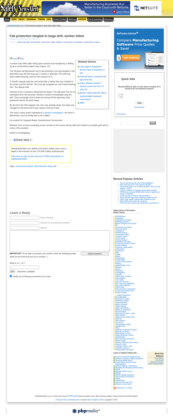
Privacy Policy (62, 400)
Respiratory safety (122, 301)
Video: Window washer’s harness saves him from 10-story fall (92, 86)
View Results (139, 107)
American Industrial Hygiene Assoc (128, 357)
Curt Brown (159, 360)
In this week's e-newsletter (72, 42)
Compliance (31, 19)
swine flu (118, 319)
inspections (119, 271)
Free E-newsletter (95, 19)
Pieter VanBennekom (156, 364)
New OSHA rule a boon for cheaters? (133, 201)
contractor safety (121, 236)
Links (49, 19)
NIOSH (118, 373)
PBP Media (74, 396)
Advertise (82, 19)
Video (117, 328)
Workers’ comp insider (123, 384)
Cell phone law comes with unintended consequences (139, 203)
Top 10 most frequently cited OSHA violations (136, 183)
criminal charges (121, 240)
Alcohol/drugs (120, 216)
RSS (101, 400)
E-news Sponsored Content (125, 243)
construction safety (48, 42)
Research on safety (122, 299)
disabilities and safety (123, 242)
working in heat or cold (123, 346)
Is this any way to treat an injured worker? (135, 196)
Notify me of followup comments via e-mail (31, 276)
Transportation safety (123, 324)
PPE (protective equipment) (125, 289)
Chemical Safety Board (123, 360)
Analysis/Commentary (123, 220)
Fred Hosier (159, 358)
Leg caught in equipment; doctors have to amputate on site (92, 70)
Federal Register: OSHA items (126, 366)
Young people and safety (124, 350)
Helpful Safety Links (122, 265)
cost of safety (120, 238)
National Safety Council (124, 371)
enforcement (120, 249)
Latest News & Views (92, 42)
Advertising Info (73, 400)
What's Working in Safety (124, 335)
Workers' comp (120, 344)
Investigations (120, 273)
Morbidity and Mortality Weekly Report (129, 368)
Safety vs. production (123, 310)
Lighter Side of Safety (123, 276)
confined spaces (121, 233)
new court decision (122, 282)
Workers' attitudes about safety (126, 342)
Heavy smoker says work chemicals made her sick (138, 197)
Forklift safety (120, 260)
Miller (82, 103)
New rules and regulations (125, 283)
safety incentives (121, 304)
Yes (122, 95)
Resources (108, 19)
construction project (24, 166)
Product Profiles (59, 19)
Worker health (120, 341)
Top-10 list (119, 322)
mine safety (119, 280)
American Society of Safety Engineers (129, 359)
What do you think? (122, 331)
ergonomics (119, 251)
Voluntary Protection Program (126, 330)
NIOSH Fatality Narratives (124, 375)
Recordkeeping (120, 297)
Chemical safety (121, 229)
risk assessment (121, 302)
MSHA (117, 369)
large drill (52, 166)
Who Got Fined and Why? (124, 339)
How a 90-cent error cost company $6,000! (135, 185)
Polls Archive (121, 114)
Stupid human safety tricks (125, 317)
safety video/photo (122, 308)
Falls (117, 253)
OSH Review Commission (124, 377)
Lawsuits (118, 274)
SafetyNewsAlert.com (16, 25)
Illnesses (118, 267)
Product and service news (124, 291)
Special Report (120, 312)
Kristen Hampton (92, 400)
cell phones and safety (123, 227)
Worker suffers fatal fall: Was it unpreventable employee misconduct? (93, 96)
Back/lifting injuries (122, 222)
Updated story (120, 326)
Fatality (59, 42)
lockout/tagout (120, 278)
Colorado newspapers (53, 113)
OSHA (14, 19)
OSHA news (119, 287)
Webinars (72, 19)
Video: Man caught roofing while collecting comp (137, 199)
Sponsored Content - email (125, 313)
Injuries (22, 19)
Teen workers (120, 321)
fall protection (40, 166)
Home (7, 19)
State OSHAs (120, 315)
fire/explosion (120, 258)
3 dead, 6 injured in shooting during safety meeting (138, 190)
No (122, 97)
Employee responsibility (124, 247)
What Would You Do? (123, 333)
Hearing (118, 263)
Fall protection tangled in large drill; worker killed (47, 36)
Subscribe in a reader (124, 388)
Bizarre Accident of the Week (29, 42)
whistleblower (120, 337)
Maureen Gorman (157, 362)
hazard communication (123, 262)
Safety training (120, 306)
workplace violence (122, 348)
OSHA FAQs (120, 380)
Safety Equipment (123, 295)
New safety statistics (122, 285)
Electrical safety (121, 245)
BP (116, 225)
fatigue (117, 256)
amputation (119, 218)
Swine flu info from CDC (124, 382)
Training (41, 19)
